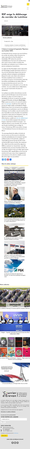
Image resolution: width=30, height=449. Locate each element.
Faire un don (4, 435)
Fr (27, 7)
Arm (28, 9)
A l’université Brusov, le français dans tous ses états (15, 383)
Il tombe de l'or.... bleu (8, 41)
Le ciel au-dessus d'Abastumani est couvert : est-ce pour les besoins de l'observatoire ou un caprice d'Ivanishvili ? (15, 220)
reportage (8, 103)
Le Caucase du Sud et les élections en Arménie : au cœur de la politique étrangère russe (14, 275)
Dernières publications (7, 37)
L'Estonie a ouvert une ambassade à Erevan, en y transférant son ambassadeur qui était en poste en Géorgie (14, 257)
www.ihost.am (16, 433)
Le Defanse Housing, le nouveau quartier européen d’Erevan (15, 308)
